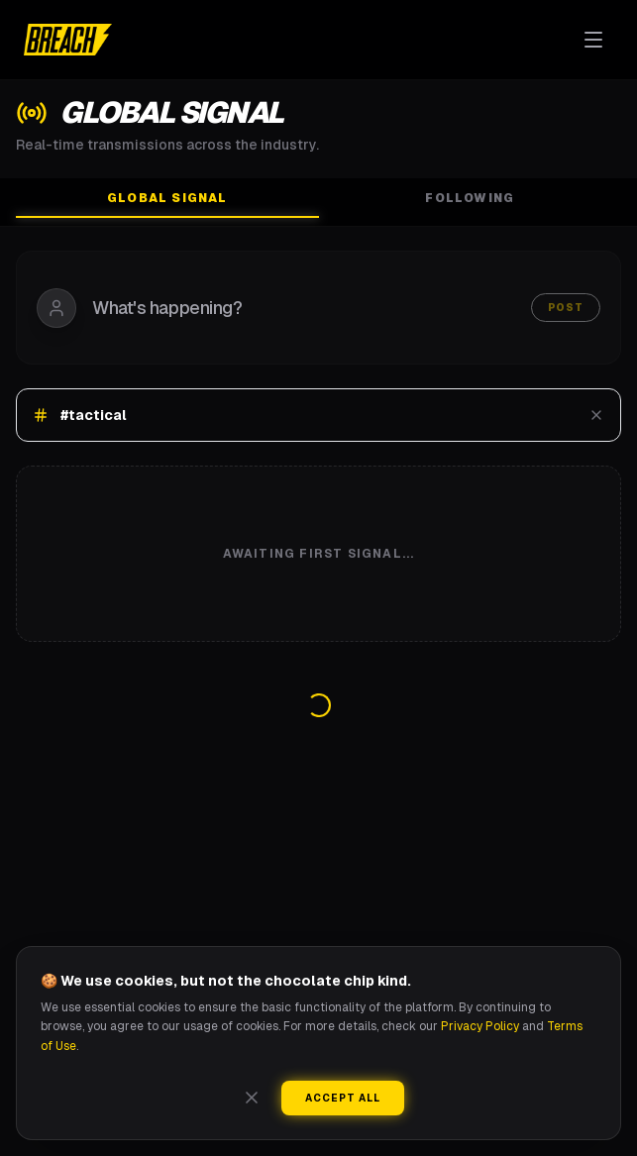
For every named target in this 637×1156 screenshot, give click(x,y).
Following (469, 198)
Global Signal (167, 204)
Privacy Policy (480, 1026)
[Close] (251, 1097)
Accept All (342, 1098)
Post (566, 307)
